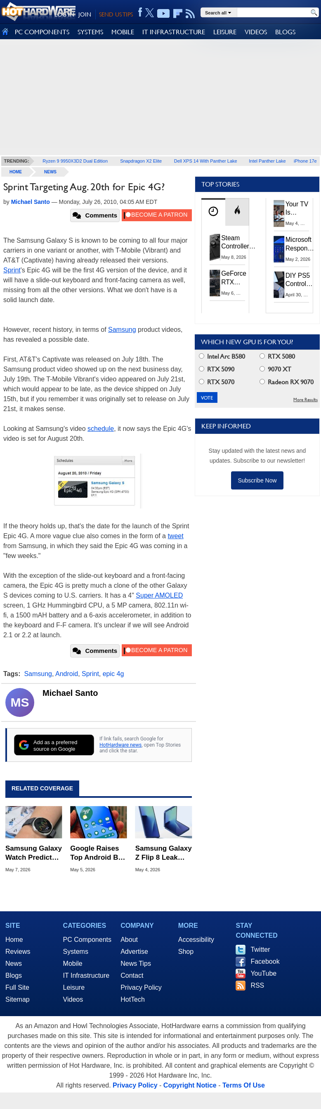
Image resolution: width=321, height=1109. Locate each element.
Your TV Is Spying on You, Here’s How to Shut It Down (297, 209)
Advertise (134, 951)
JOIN (84, 14)
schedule (100, 428)
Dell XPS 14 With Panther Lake (205, 160)
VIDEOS (256, 32)
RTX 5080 (277, 356)
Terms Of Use (243, 1085)
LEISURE (224, 32)
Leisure (74, 987)
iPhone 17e (305, 160)
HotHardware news (120, 745)
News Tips (135, 963)
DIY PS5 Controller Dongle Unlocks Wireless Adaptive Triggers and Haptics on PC (300, 280)
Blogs (13, 975)
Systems (75, 951)
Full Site (17, 987)
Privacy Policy (141, 987)
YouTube (263, 973)
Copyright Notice (190, 1085)
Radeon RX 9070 (287, 382)
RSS (257, 985)
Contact (131, 975)
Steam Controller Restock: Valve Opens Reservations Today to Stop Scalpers (240, 242)
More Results (305, 399)
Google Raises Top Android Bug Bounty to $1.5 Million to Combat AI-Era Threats (98, 853)
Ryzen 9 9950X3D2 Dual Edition (75, 160)
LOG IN (64, 14)
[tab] (213, 212)
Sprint (12, 270)
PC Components (87, 939)
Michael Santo (70, 693)
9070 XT (275, 369)
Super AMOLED (159, 595)
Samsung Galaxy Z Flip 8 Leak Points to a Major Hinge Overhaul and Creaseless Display (163, 853)
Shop (186, 951)
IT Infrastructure (86, 975)
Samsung (122, 329)
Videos (73, 999)
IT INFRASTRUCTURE (173, 32)
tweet (175, 535)
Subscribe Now (257, 480)
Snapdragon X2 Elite (141, 160)
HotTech (132, 999)
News (50, 172)
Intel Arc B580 (222, 356)
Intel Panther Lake (267, 160)
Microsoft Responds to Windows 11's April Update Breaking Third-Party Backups (300, 244)
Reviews (17, 951)
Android (66, 673)
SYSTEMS (90, 32)
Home (14, 939)
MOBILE (122, 32)
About (129, 939)
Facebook (264, 961)
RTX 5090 (216, 369)
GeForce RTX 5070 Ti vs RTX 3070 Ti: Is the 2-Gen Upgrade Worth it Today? (233, 278)
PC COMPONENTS (42, 32)
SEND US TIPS (116, 14)
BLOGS (285, 32)
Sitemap (17, 999)
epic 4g (113, 673)
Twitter (260, 949)
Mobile (73, 963)
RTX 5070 (216, 382)
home (15, 172)
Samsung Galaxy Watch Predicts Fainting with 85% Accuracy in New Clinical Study (33, 853)
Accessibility (196, 939)
